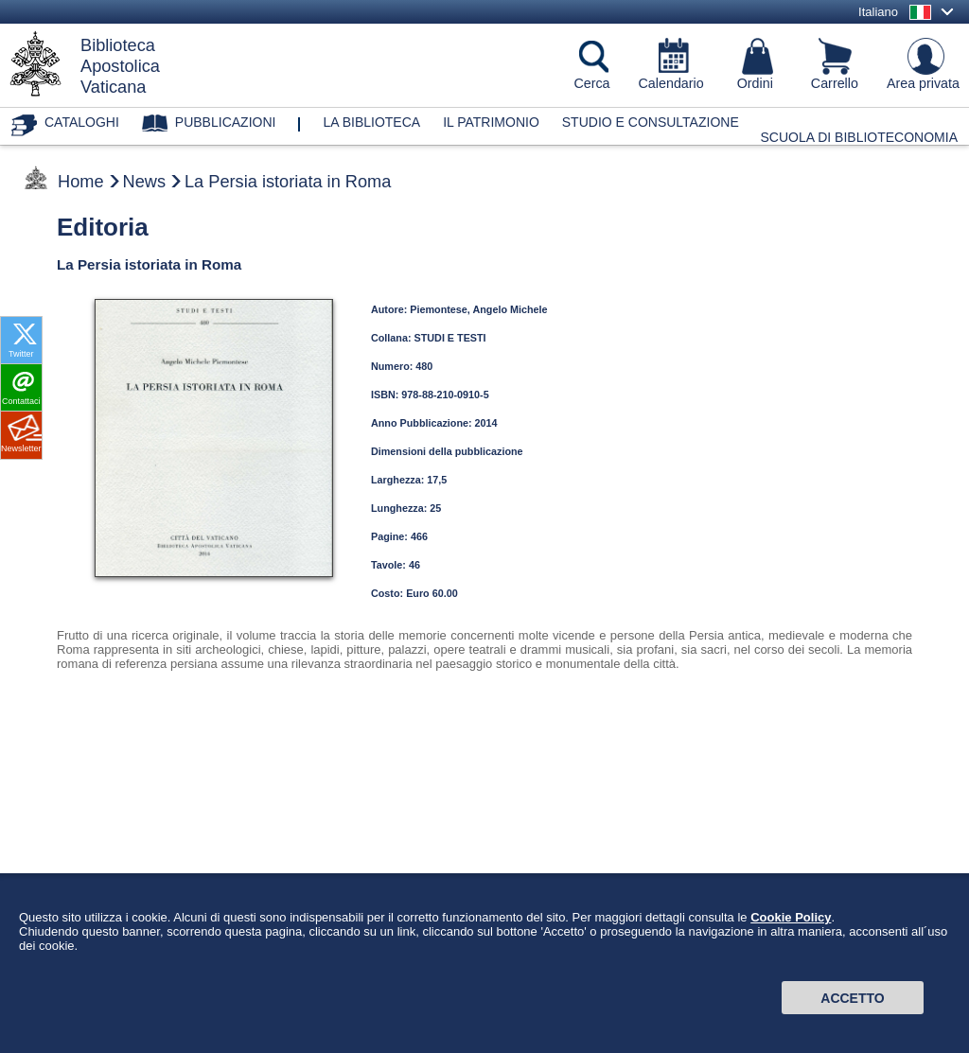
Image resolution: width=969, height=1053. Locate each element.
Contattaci (21, 401)
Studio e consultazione (650, 122)
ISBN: (386, 394)
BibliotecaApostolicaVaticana (120, 66)
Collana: (392, 337)
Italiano (878, 12)
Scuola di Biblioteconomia (860, 137)
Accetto (852, 998)
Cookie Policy (790, 917)
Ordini (755, 83)
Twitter (21, 354)
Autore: (390, 309)
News (144, 181)
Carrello (834, 83)
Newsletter (21, 448)
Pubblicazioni (225, 122)
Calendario (671, 83)
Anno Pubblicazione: (423, 423)
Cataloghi (81, 122)
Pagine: (391, 536)
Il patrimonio (491, 122)
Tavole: (390, 564)
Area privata (923, 83)
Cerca (591, 83)
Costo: (388, 593)
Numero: (393, 366)
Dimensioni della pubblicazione (447, 451)
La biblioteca (371, 122)
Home (81, 181)
